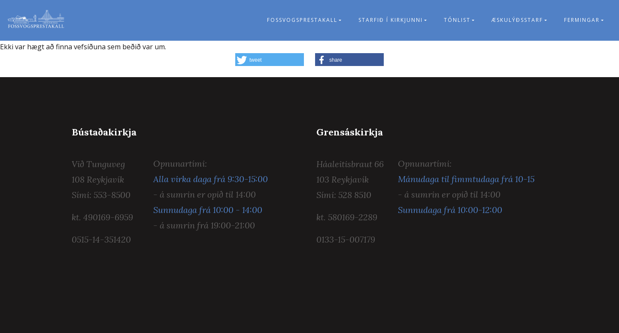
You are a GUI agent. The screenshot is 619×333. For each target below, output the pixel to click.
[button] (269, 59)
